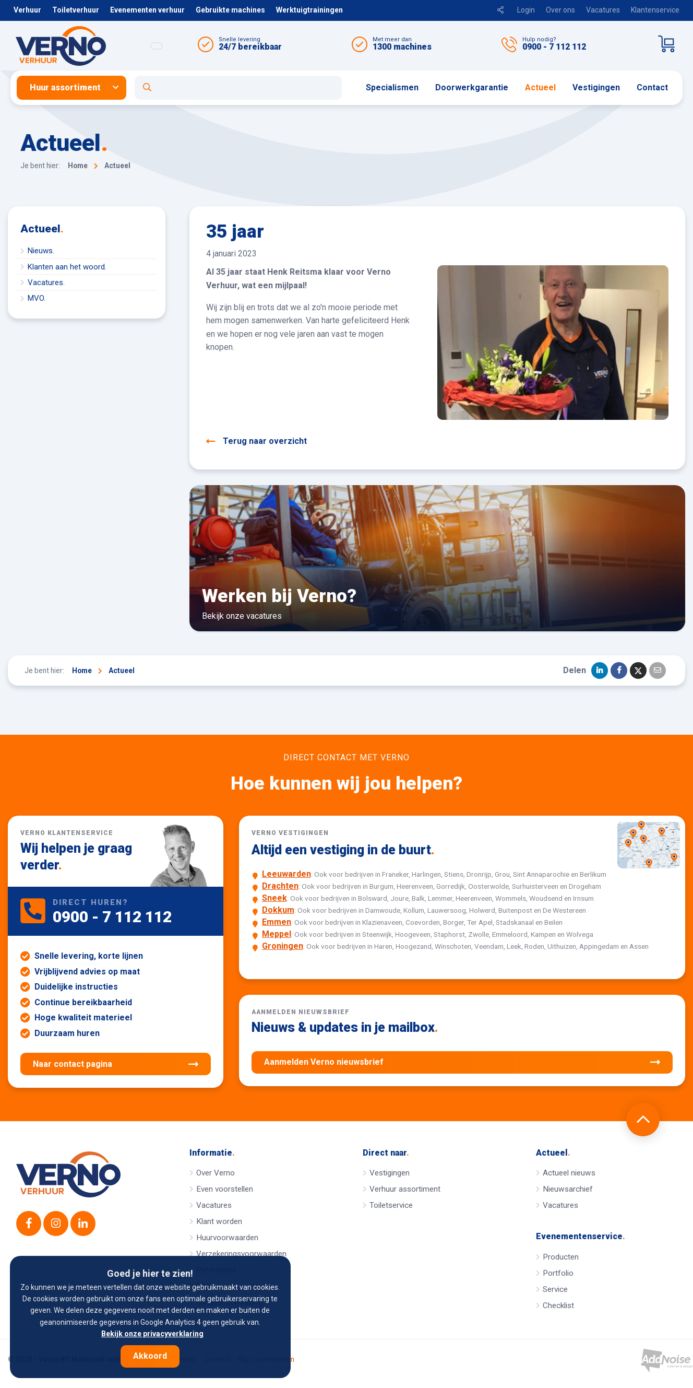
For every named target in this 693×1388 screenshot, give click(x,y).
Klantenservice (655, 10)
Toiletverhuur (75, 10)
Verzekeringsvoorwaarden (241, 1253)
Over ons (560, 10)
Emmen (276, 922)
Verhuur (27, 10)
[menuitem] (76, 88)
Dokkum (278, 910)
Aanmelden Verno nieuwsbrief (462, 1062)
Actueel (540, 87)
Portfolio (558, 1273)
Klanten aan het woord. (67, 267)
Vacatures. (46, 282)
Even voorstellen (224, 1189)
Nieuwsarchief (568, 1189)
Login (526, 10)
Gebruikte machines (230, 10)
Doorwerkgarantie (471, 87)
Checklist (558, 1305)
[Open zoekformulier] (238, 88)
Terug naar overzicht (256, 441)
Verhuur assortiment (404, 1189)
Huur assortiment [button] (65, 87)
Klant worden (219, 1221)
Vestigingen (596, 87)
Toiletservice (391, 1205)
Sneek (274, 898)
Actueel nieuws (569, 1173)
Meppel (276, 934)
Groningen (282, 946)
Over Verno (215, 1173)
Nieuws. (41, 250)
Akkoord (150, 1356)
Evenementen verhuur (147, 10)
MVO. (36, 298)
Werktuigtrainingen (309, 10)
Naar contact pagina (115, 1064)
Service (555, 1289)
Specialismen (392, 87)
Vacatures (603, 10)
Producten (561, 1257)
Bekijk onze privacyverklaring (152, 1334)
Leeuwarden (286, 874)
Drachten (280, 886)
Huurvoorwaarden (227, 1237)
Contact (652, 87)
